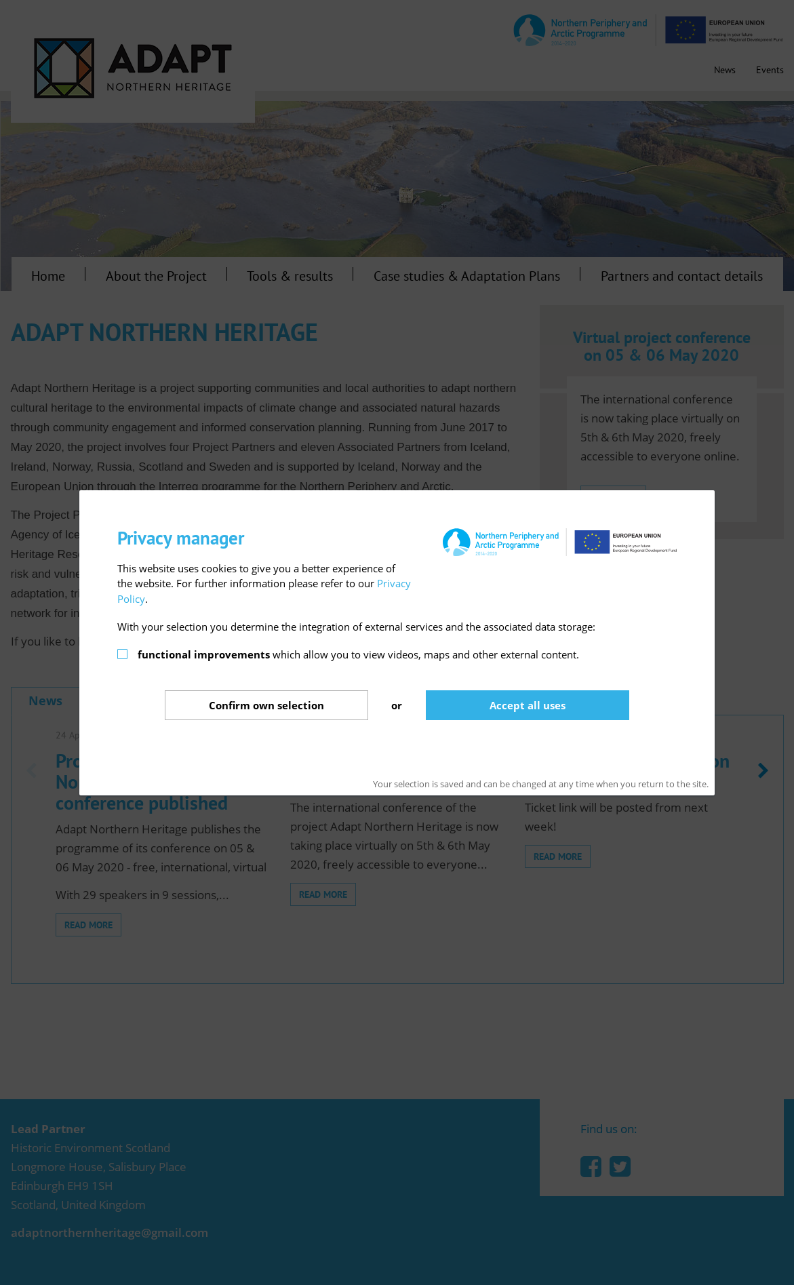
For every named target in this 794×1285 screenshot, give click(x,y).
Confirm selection (266, 705)
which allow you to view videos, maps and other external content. (358, 654)
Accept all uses (527, 705)
